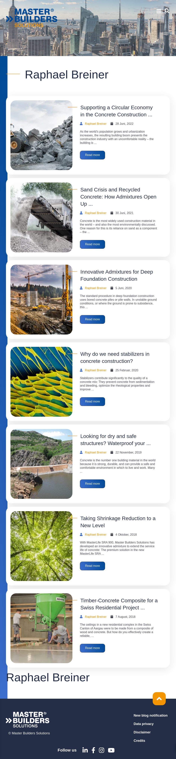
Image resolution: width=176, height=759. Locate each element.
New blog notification (151, 715)
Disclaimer (142, 732)
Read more (94, 155)
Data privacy (144, 724)
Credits (139, 741)
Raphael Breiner (96, 123)
